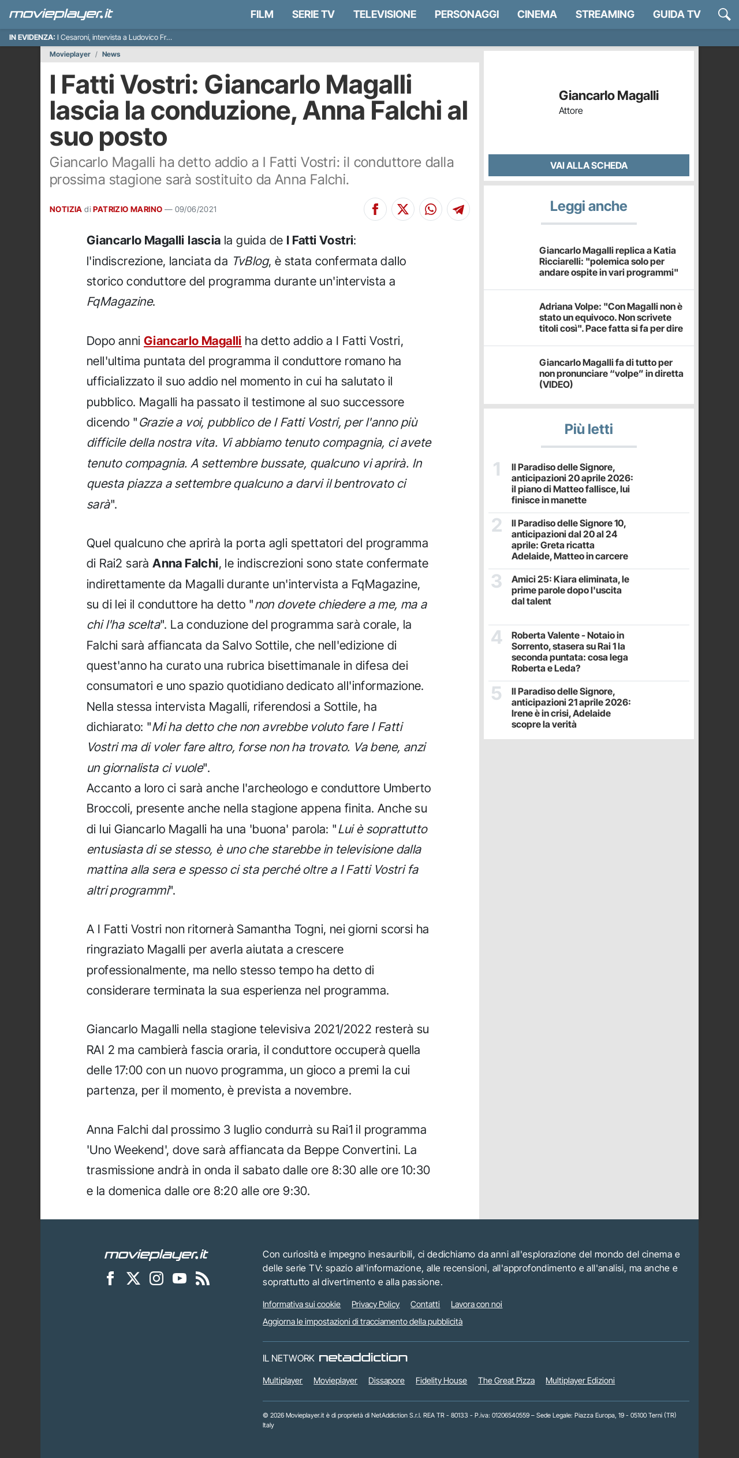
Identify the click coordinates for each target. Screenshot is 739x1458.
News (111, 54)
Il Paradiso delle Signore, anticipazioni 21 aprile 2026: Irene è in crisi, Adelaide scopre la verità (571, 708)
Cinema (537, 14)
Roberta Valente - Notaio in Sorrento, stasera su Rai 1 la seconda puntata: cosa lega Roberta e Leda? (570, 652)
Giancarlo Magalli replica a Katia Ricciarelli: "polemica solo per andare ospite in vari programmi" (608, 261)
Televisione (384, 14)
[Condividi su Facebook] (375, 209)
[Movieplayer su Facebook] (110, 1277)
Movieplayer (70, 54)
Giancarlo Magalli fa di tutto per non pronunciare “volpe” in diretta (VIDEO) (611, 373)
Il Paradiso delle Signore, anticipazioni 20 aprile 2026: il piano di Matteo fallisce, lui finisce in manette (572, 484)
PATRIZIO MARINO (127, 209)
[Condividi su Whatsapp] (430, 209)
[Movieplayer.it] (61, 14)
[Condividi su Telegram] (458, 209)
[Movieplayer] (156, 1254)
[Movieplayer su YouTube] (179, 1277)
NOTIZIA (66, 209)
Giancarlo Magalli (193, 340)
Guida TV (677, 14)
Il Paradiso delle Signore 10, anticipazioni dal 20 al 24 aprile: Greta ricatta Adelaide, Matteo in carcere (570, 540)
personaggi (467, 14)
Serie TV (313, 14)
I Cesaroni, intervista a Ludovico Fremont (122, 37)
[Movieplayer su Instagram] (156, 1277)
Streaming (605, 14)
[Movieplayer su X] (133, 1277)
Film (262, 14)
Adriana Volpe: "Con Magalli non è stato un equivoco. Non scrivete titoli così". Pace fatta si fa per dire (611, 317)
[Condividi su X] (403, 209)
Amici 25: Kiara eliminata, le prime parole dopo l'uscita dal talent (570, 590)
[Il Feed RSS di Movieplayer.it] (202, 1277)
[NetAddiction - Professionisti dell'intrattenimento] (363, 1358)
